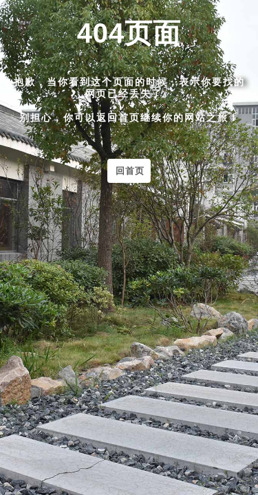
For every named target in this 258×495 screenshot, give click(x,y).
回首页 (130, 171)
